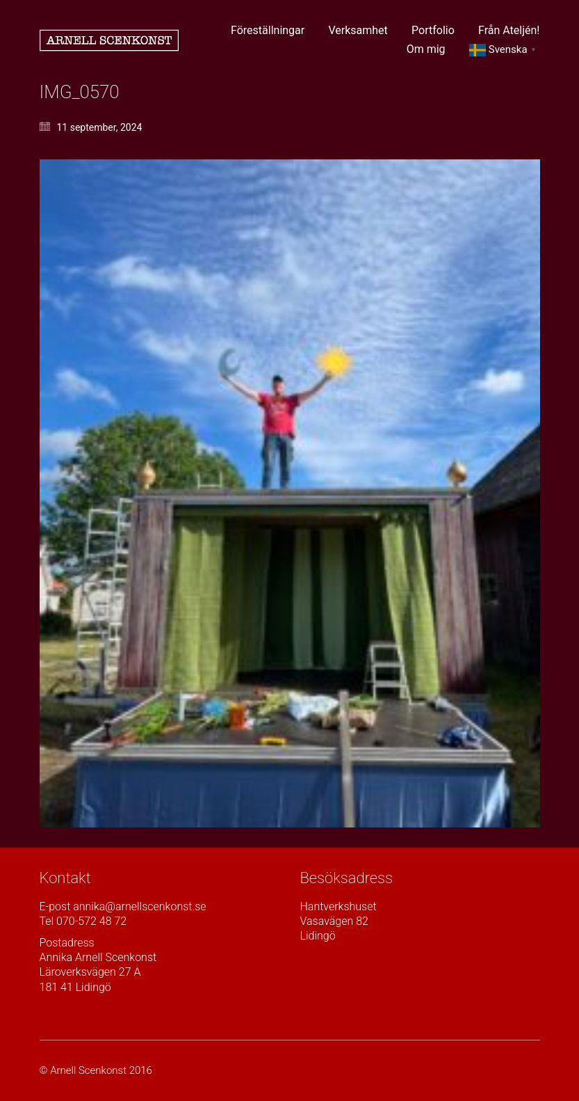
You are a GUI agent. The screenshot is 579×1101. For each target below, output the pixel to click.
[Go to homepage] (109, 40)
